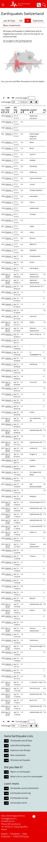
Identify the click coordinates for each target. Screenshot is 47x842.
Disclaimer (15, 833)
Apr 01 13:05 (7, 515)
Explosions (38, 20)
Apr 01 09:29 (7, 449)
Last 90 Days (9, 20)
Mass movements (11, 25)
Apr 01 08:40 (7, 431)
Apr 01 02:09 (7, 281)
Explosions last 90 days (20, 750)
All (27, 20)
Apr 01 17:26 (7, 647)
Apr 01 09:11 (7, 443)
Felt (21, 20)
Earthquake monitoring (20, 793)
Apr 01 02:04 (7, 275)
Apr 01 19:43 (7, 713)
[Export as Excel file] (31, 102)
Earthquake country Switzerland (24, 788)
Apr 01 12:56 (7, 503)
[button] (3, 5)
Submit (24, 102)
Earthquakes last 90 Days (21, 740)
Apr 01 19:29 (7, 695)
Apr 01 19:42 (7, 707)
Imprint (4, 833)
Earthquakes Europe (19, 798)
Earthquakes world (18, 803)
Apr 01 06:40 (7, 383)
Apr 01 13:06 (7, 521)
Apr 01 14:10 (7, 545)
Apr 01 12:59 (7, 509)
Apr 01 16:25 (7, 611)
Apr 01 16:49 (7, 629)
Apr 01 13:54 (7, 533)
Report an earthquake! (20, 771)
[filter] (4, 112)
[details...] (9, 116)
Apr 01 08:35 (7, 419)
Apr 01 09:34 (7, 455)
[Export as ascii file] (36, 102)
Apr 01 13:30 (7, 527)
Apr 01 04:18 (7, 329)
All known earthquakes (20, 760)
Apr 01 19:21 (7, 689)
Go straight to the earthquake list (17, 41)
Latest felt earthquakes (20, 745)
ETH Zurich (24, 836)
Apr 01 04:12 (7, 323)
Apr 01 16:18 (7, 605)
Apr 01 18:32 (7, 683)
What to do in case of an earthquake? (26, 776)
